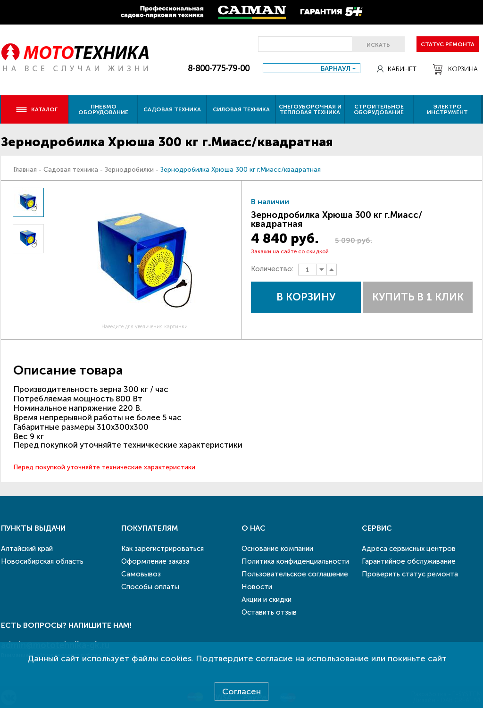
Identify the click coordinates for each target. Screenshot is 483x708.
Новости (257, 587)
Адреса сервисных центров (409, 548)
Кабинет (396, 69)
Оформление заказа (155, 561)
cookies (176, 658)
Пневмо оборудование (103, 109)
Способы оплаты (150, 587)
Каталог (37, 109)
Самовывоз (141, 574)
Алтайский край (27, 548)
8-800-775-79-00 (219, 68)
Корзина (455, 69)
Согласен (241, 691)
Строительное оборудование (379, 109)
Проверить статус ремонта (410, 574)
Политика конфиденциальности (295, 561)
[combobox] (311, 68)
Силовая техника (241, 109)
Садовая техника (172, 109)
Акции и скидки (266, 599)
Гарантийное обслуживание (409, 561)
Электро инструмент (447, 109)
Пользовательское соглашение (295, 574)
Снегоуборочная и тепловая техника (310, 109)
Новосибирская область (42, 561)
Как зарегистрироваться (162, 548)
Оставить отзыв (269, 612)
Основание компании (277, 548)
